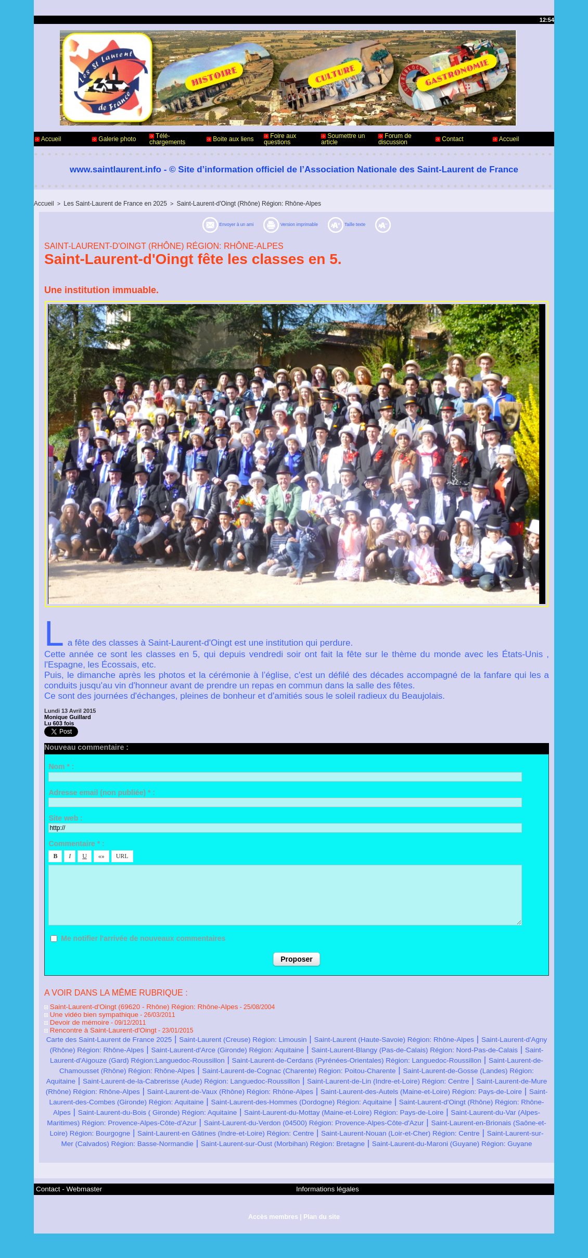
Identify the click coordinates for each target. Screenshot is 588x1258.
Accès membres (274, 1241)
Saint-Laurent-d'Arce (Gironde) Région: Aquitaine (416, 1046)
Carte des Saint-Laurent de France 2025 (135, 1035)
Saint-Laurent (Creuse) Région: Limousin (301, 1035)
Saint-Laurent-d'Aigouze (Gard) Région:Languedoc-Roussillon (416, 1056)
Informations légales (323, 1215)
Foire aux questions (280, 139)
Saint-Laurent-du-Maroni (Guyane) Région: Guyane (391, 1171)
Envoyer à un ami (197, 224)
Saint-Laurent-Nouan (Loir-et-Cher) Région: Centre (159, 1160)
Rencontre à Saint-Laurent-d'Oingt (94, 1026)
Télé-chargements (167, 139)
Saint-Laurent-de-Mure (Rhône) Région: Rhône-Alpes (219, 1098)
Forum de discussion (395, 139)
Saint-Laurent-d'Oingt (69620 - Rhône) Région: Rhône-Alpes (130, 1005)
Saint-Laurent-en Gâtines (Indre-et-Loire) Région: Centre (423, 1150)
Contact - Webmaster (64, 1215)
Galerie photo (114, 139)
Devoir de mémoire (73, 1019)
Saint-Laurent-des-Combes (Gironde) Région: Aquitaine (425, 1108)
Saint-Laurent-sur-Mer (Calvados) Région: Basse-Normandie (385, 1160)
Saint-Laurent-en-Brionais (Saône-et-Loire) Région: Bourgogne (182, 1150)
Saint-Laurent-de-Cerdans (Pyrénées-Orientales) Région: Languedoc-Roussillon (216, 1067)
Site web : (65, 817)
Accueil (48, 139)
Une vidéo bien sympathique (86, 1012)
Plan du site (320, 1241)
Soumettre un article (343, 139)
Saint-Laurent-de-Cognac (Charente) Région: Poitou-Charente (273, 1077)
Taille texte (384, 224)
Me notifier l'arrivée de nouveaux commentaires (143, 937)
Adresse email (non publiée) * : (101, 791)
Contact (450, 139)
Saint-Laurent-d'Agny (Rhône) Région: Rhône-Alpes (211, 1046)
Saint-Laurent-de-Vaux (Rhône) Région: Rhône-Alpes (436, 1098)
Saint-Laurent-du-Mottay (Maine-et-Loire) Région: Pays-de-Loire (327, 1129)
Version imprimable (297, 224)
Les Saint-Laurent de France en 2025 (109, 203)
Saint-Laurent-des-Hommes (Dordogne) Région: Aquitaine (159, 1119)
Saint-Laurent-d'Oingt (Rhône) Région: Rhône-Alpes (233, 203)
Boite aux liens (230, 139)
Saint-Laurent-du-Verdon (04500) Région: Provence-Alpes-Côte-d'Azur (408, 1139)
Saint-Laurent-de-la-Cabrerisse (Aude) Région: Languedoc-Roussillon (260, 1087)
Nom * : (61, 765)
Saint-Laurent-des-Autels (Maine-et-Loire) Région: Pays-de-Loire (182, 1108)
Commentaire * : (76, 842)
